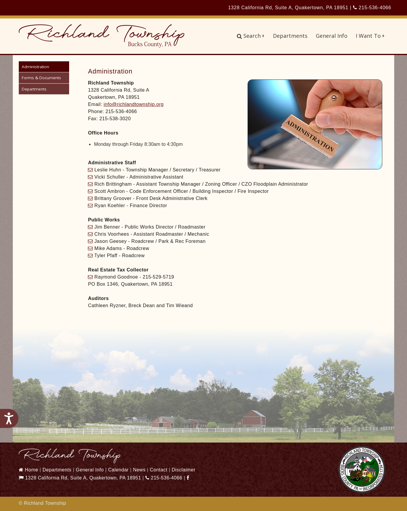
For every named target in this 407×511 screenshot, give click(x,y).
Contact (158, 469)
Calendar (118, 469)
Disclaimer (183, 469)
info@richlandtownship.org (134, 104)
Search (251, 35)
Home (28, 469)
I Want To (370, 35)
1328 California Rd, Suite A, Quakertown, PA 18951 (80, 477)
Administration (35, 66)
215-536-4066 (372, 7)
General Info (331, 35)
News (139, 469)
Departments (290, 35)
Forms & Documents (41, 77)
